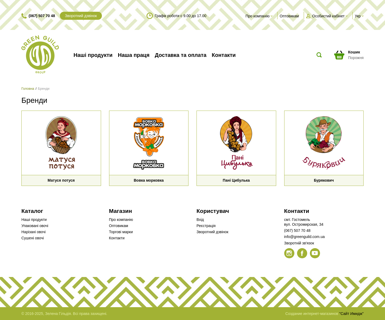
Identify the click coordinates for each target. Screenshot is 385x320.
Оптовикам (118, 226)
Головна (27, 89)
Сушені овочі (32, 238)
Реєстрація (206, 226)
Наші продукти (34, 219)
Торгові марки (121, 232)
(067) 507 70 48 (42, 16)
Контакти (117, 238)
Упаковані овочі (34, 226)
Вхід (200, 219)
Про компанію (121, 219)
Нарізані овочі (33, 232)
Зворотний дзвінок (81, 16)
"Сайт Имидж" (351, 313)
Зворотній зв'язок (299, 243)
